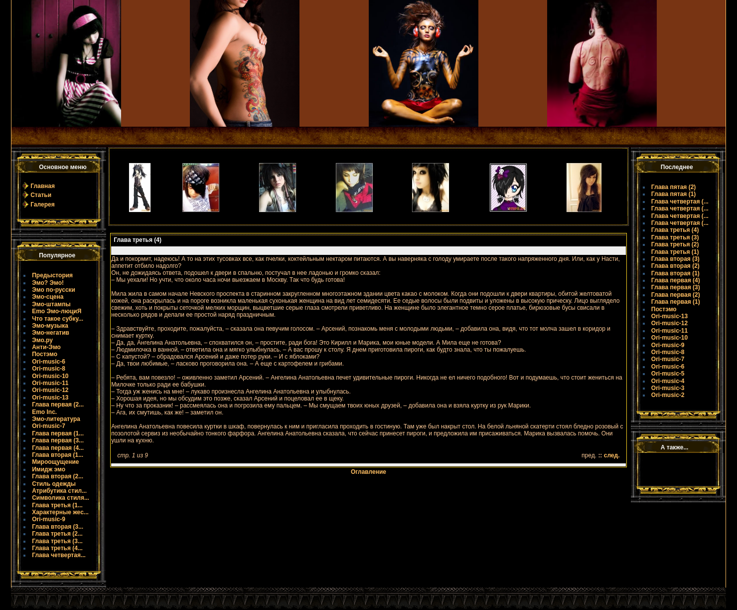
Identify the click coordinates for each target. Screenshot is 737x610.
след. (612, 455)
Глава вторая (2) (675, 265)
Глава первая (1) (675, 301)
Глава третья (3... (57, 541)
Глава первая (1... (58, 433)
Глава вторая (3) (675, 258)
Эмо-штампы (51, 304)
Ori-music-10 (50, 376)
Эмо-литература (56, 418)
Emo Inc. (44, 411)
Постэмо (44, 354)
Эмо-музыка (50, 325)
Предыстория (52, 275)
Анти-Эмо (46, 347)
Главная (42, 186)
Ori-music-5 (668, 373)
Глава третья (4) (675, 229)
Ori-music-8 (48, 368)
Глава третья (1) (675, 251)
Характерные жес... (60, 512)
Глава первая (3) (675, 287)
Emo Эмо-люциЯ (56, 311)
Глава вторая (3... (57, 526)
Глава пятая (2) (673, 187)
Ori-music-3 (668, 388)
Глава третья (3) (675, 237)
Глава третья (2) (675, 244)
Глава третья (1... (57, 505)
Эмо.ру (42, 340)
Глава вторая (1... (57, 454)
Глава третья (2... (57, 533)
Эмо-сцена (47, 296)
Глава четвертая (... (680, 201)
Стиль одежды (54, 483)
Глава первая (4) (675, 280)
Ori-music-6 (48, 361)
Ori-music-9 (48, 519)
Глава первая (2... (58, 404)
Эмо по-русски (53, 289)
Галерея (42, 204)
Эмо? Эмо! (48, 282)
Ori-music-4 (668, 381)
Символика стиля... (60, 497)
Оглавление (368, 471)
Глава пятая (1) (673, 194)
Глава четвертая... (59, 555)
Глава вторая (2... (57, 476)
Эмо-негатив (50, 332)
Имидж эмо (48, 469)
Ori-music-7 (48, 425)
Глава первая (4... (58, 447)
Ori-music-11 (50, 383)
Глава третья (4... (57, 548)
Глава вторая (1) (675, 273)
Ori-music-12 (50, 390)
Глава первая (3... (58, 440)
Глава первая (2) (675, 294)
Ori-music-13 (50, 397)
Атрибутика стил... (59, 490)
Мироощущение (55, 461)
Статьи (40, 195)
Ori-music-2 (668, 395)
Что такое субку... (57, 318)
